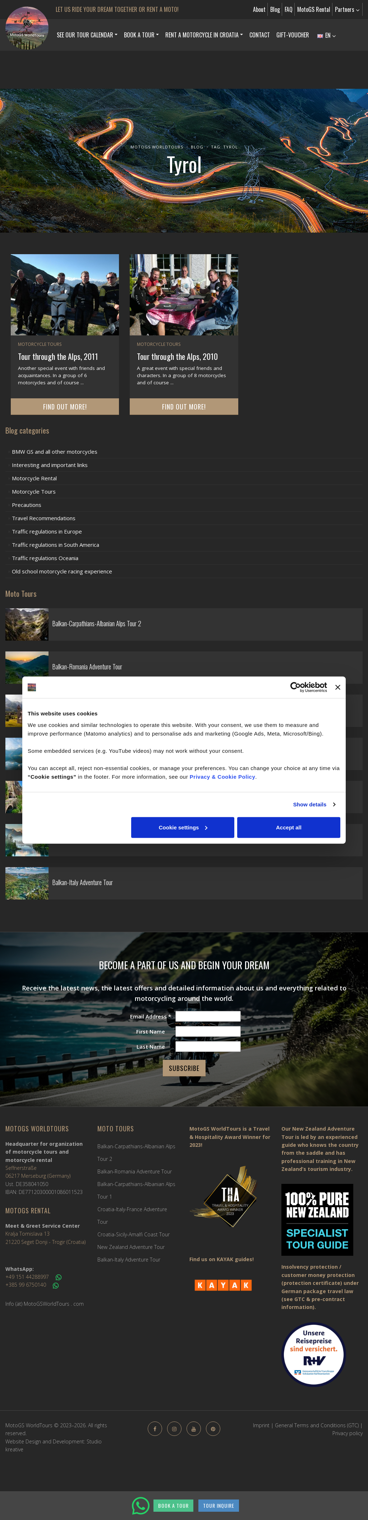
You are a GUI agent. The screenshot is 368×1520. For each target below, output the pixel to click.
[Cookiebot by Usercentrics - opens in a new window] (295, 687)
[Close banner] (337, 687)
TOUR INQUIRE (218, 1505)
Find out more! (65, 406)
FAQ (289, 9)
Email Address (150, 1016)
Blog (275, 9)
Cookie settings (183, 827)
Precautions (26, 504)
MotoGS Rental (313, 9)
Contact (259, 35)
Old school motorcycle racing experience (62, 571)
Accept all (289, 827)
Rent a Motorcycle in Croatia (202, 35)
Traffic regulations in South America (55, 544)
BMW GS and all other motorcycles (54, 451)
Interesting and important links (50, 464)
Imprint (261, 1425)
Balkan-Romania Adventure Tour (134, 1171)
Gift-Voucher (292, 35)
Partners (347, 9)
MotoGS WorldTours (156, 147)
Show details (310, 804)
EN (326, 35)
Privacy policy (347, 1433)
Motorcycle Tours (39, 344)
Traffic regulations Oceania (45, 558)
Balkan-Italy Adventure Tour (128, 1259)
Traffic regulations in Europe (47, 531)
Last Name (151, 1046)
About (259, 9)
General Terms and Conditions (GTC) (317, 1425)
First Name (150, 1031)
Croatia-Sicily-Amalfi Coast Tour (133, 1234)
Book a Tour (139, 35)
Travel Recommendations (43, 518)
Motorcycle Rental (34, 478)
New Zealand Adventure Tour (131, 1247)
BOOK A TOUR (173, 1505)
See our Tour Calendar (85, 35)
